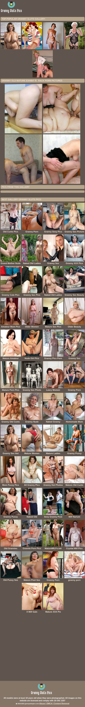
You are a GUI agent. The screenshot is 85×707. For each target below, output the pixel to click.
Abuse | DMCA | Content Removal (54, 704)
